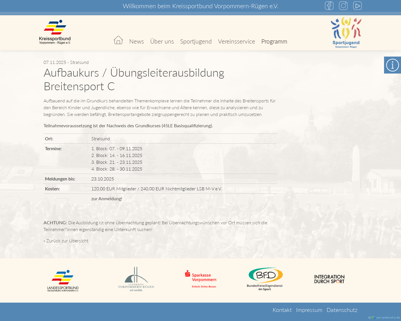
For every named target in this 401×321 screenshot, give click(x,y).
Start (118, 33)
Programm (274, 41)
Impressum (309, 309)
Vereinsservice (236, 41)
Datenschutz (342, 309)
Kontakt (282, 309)
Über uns (162, 41)
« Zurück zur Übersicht (66, 240)
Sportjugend (196, 41)
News (136, 41)
